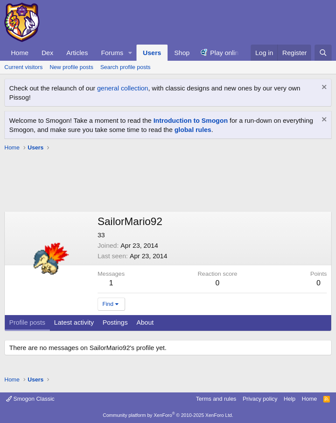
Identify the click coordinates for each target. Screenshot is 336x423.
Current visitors (23, 67)
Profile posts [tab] (27, 322)
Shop (181, 52)
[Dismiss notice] (323, 88)
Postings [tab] (115, 322)
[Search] (323, 53)
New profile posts (71, 67)
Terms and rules (216, 398)
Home (19, 52)
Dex (47, 52)
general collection (122, 88)
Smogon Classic (30, 398)
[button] (130, 53)
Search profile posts (125, 67)
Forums (112, 52)
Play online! (227, 52)
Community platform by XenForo (168, 415)
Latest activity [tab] (74, 322)
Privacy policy (260, 398)
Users (152, 52)
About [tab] (145, 322)
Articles (77, 52)
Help (290, 398)
